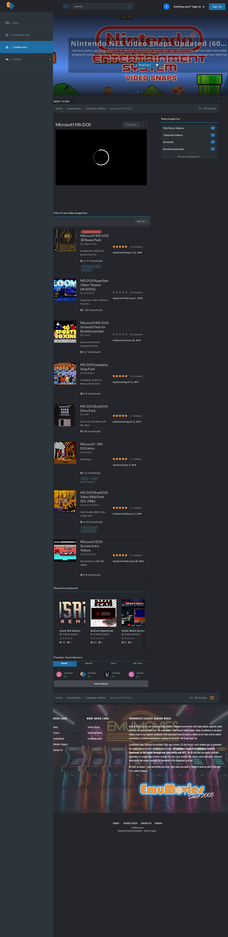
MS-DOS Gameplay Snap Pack (97, 390)
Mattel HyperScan (107, 672)
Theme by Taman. (152, 872)
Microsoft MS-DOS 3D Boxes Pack (97, 237)
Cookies (161, 864)
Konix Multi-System (140, 672)
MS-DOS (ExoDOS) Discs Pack (94, 436)
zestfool (74, 714)
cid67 (92, 443)
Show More (104, 725)
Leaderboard (64, 780)
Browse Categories (189, 156)
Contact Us (64, 791)
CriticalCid (94, 301)
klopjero (93, 481)
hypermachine (97, 542)
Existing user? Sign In (189, 6)
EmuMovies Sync (99, 780)
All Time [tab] (138, 705)
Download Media (99, 774)
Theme (119, 864)
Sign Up (217, 6)
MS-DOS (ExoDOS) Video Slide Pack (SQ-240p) (94, 530)
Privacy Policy (133, 864)
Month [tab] (92, 705)
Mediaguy (94, 398)
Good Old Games (75, 672)
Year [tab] (115, 705)
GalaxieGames (76, 675)
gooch (92, 356)
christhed (143, 714)
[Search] (95, 6)
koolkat (119, 714)
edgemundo (96, 244)
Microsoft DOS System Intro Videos (97, 588)
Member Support (66, 786)
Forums (62, 774)
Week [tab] (69, 705)
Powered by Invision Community (133, 872)
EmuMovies (95, 595)
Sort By (141, 218)
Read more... (140, 64)
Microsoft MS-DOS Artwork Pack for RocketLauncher (97, 343)
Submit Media (98, 768)
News (61, 768)
